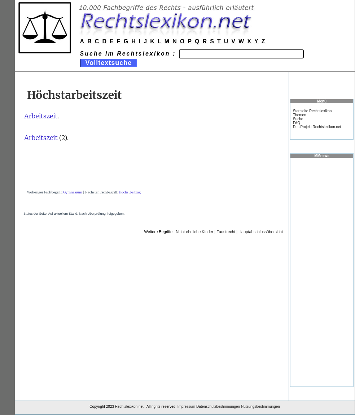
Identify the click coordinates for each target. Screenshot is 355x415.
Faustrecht (225, 232)
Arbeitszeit (41, 116)
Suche (298, 119)
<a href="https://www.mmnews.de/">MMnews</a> (322, 271)
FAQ (296, 123)
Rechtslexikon (126, 407)
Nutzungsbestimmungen (260, 407)
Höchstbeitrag (130, 192)
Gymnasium (72, 192)
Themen (299, 115)
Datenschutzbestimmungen (218, 407)
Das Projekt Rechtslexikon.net (317, 127)
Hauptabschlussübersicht (260, 232)
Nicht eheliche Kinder (194, 232)
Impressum (186, 407)
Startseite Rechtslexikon (312, 111)
